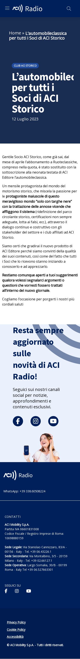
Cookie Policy (16, 630)
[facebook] (18, 421)
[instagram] (36, 421)
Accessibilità (15, 637)
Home (15, 33)
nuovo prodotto (56, 246)
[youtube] (53, 421)
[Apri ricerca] (68, 8)
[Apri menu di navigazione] (7, 8)
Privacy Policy (16, 622)
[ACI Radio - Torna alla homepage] (28, 9)
